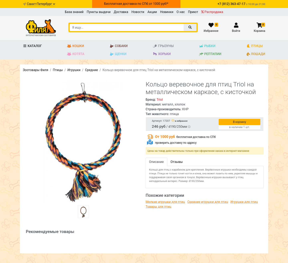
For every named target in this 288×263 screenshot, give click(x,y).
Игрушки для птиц (244, 202)
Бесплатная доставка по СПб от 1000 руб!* (136, 4)
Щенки (117, 54)
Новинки (166, 12)
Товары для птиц (158, 207)
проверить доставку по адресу (175, 143)
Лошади (256, 54)
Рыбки (207, 46)
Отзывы (177, 162)
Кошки (75, 46)
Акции (152, 12)
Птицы (255, 46)
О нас (180, 12)
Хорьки (162, 54)
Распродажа (212, 12)
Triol (160, 99)
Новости (137, 12)
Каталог (32, 46)
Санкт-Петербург (41, 4)
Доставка (121, 12)
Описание (156, 162)
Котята (75, 54)
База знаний (74, 12)
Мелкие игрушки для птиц (165, 202)
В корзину (239, 121)
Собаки (118, 46)
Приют (193, 12)
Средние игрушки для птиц (207, 202)
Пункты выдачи (99, 12)
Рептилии (210, 54)
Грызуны (163, 46)
